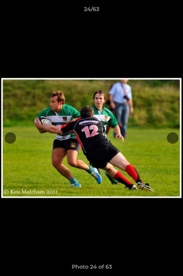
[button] (173, 11)
